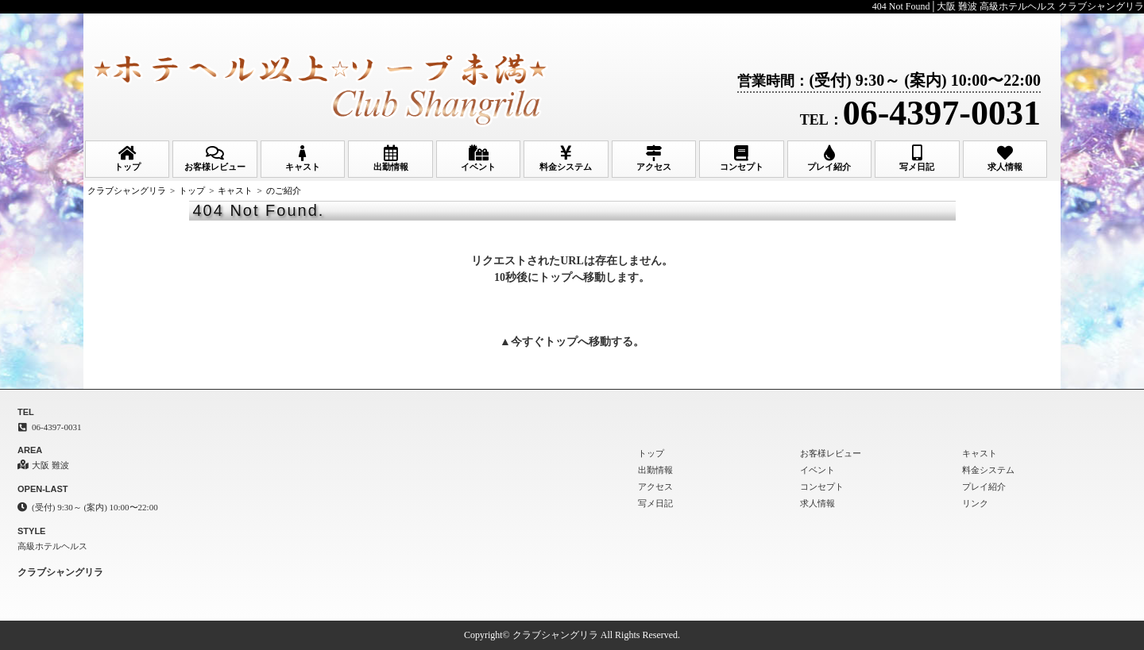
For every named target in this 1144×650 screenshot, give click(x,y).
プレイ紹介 (829, 158)
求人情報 (1005, 158)
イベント (478, 158)
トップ (127, 158)
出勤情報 (390, 158)
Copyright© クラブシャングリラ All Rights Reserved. (572, 634)
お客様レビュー (214, 158)
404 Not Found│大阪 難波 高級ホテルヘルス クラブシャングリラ (1008, 6)
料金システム (565, 158)
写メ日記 (916, 158)
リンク (975, 503)
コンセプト (741, 158)
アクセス (653, 158)
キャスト (302, 158)
